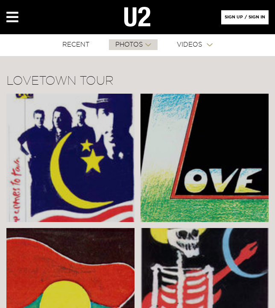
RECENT (76, 44)
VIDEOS (191, 44)
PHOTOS (129, 44)
